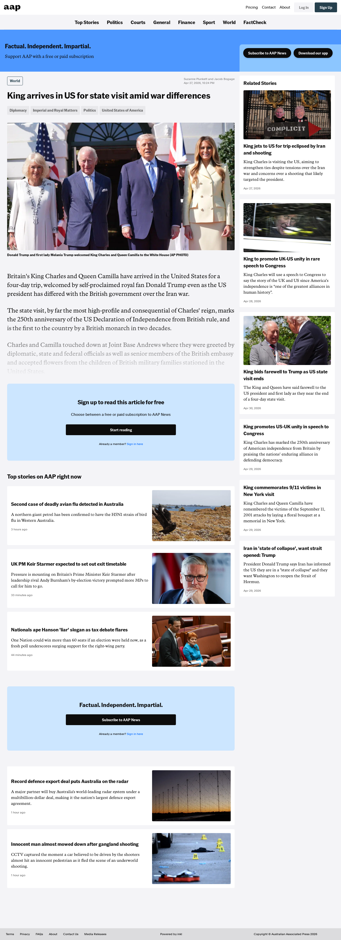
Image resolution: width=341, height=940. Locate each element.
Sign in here (135, 444)
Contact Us (70, 934)
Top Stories (87, 22)
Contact (269, 7)
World (229, 22)
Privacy (25, 934)
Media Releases (95, 934)
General (161, 22)
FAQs (39, 934)
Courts (138, 22)
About (285, 7)
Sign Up (326, 7)
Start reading (121, 429)
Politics (115, 22)
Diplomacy (18, 110)
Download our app (313, 53)
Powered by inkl (171, 934)
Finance (186, 22)
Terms (10, 934)
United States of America (122, 110)
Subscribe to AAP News (267, 53)
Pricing (252, 7)
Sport (209, 22)
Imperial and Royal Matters (55, 110)
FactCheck (254, 22)
